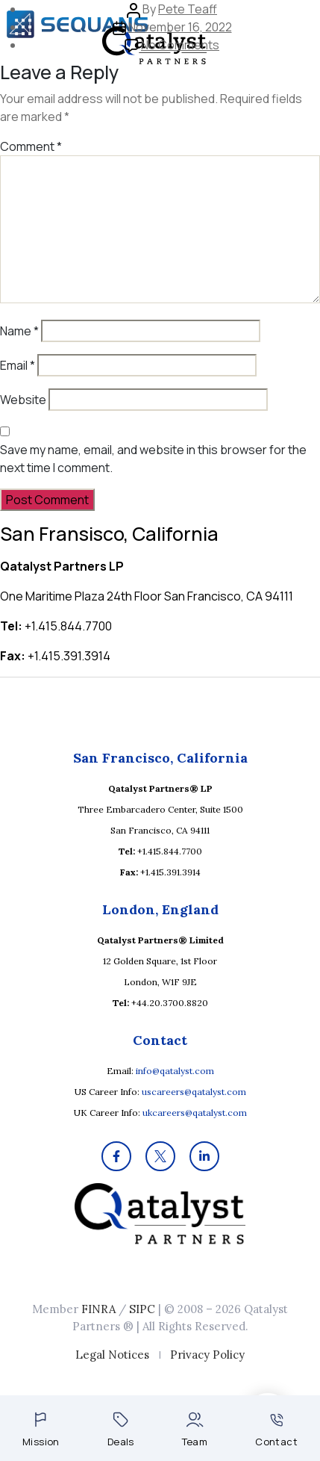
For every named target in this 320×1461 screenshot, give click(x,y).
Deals (120, 1430)
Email (17, 365)
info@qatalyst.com (175, 1070)
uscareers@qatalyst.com (194, 1091)
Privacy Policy (207, 1354)
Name (19, 331)
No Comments (180, 45)
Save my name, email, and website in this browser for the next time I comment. (153, 458)
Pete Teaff (187, 9)
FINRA (98, 1309)
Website (23, 399)
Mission (41, 1430)
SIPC (142, 1309)
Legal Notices (112, 1354)
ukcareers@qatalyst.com (194, 1112)
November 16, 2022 (180, 27)
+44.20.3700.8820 (169, 1002)
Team (195, 1430)
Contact (276, 1430)
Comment (31, 146)
